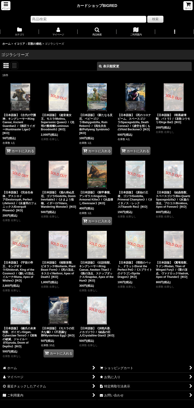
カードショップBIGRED (97, 5)
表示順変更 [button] (109, 66)
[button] (5, 5)
